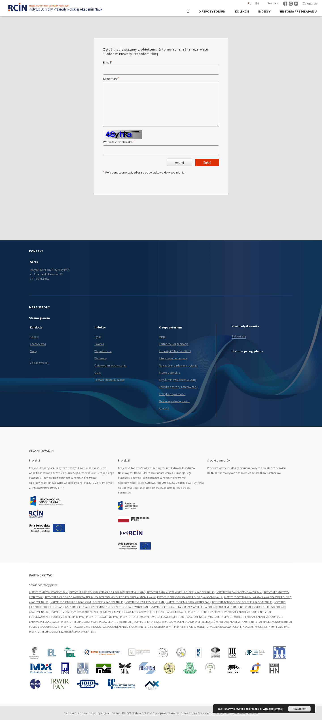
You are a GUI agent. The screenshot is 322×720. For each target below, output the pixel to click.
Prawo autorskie (169, 373)
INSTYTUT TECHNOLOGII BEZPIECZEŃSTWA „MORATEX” (62, 631)
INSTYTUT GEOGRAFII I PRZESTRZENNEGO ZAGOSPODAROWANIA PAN (106, 607)
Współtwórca (102, 351)
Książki (34, 337)
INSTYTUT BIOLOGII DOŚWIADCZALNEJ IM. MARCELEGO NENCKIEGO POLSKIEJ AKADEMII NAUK (100, 597)
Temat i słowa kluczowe (109, 380)
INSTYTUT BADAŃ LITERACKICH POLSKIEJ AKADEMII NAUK (180, 592)
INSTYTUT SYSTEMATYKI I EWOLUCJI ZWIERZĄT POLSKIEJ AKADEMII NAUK (163, 616)
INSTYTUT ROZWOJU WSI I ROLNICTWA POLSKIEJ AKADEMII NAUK (99, 626)
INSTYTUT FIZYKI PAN (277, 626)
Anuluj (179, 162)
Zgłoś (207, 162)
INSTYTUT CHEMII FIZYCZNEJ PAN (145, 602)
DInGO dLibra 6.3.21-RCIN (139, 713)
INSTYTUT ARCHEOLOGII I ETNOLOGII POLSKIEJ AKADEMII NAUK (107, 592)
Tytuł (97, 337)
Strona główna (39, 318)
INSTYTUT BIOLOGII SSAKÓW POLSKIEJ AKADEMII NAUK (190, 597)
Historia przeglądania (298, 11)
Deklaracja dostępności (174, 401)
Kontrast (273, 3)
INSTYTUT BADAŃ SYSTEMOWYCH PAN (239, 592)
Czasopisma (38, 344)
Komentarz (111, 79)
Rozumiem (299, 708)
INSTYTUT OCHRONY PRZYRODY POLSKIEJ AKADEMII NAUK (223, 612)
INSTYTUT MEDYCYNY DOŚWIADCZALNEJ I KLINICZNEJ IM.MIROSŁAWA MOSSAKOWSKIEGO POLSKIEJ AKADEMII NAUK (118, 612)
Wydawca (100, 358)
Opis (97, 373)
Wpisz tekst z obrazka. (119, 142)
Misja (162, 337)
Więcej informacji (273, 708)
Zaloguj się (310, 3)
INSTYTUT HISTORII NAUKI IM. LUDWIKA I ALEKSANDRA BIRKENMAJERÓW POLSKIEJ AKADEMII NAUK (191, 621)
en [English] (257, 3)
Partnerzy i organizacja (174, 344)
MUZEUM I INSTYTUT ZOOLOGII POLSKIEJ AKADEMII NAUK (242, 616)
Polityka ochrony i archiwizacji (178, 387)
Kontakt (164, 408)
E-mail (107, 62)
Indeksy (264, 11)
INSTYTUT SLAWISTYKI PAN (102, 616)
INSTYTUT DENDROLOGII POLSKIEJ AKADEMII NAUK (242, 602)
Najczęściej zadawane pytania (178, 365)
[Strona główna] (187, 11)
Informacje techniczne (173, 358)
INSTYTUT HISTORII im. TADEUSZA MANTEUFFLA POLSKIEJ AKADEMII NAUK (194, 607)
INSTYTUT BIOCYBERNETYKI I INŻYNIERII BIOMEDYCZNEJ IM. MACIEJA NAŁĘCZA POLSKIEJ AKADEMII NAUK (200, 626)
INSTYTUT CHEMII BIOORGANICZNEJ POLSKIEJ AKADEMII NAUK (86, 602)
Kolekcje (242, 11)
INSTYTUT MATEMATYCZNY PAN (48, 592)
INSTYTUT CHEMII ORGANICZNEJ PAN (188, 602)
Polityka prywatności (172, 394)
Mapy (33, 351)
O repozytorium (212, 11)
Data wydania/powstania (110, 365)
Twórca (99, 344)
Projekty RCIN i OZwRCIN (175, 351)
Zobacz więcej (39, 363)
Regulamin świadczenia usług (177, 380)
